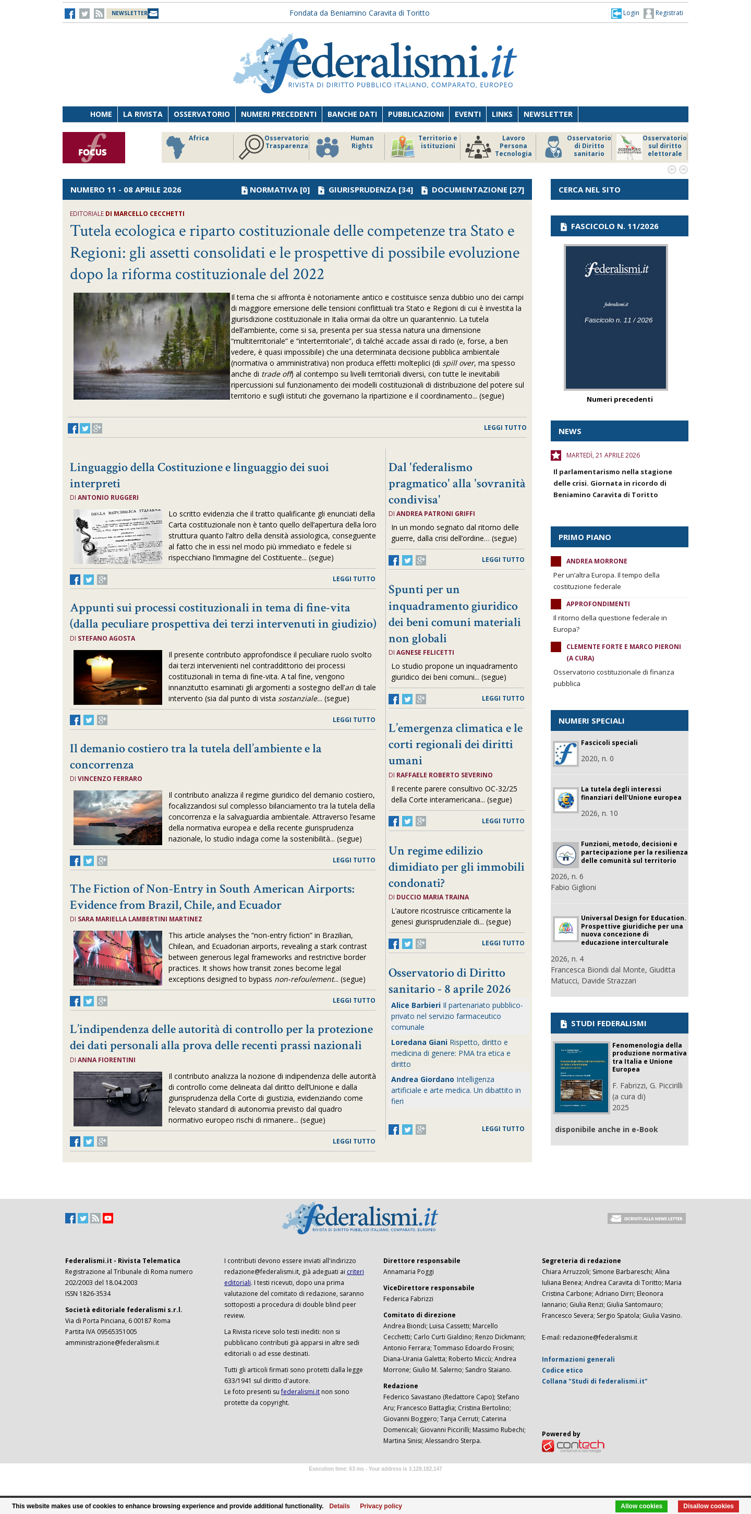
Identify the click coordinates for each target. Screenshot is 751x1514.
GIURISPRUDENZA (362, 189)
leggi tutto (505, 427)
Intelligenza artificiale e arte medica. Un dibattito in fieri (456, 1090)
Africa (186, 147)
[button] (625, 13)
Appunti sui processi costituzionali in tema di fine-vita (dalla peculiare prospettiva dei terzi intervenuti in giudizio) (223, 615)
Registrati (663, 13)
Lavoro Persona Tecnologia (498, 147)
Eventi (468, 114)
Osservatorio (202, 114)
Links (502, 114)
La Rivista (143, 114)
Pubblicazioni (416, 114)
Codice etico (562, 1370)
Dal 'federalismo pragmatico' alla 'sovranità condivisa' (457, 483)
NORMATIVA (274, 189)
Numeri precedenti (279, 114)
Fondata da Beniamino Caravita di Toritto (359, 13)
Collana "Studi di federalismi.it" (595, 1381)
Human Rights (344, 147)
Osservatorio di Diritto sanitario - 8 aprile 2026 (450, 981)
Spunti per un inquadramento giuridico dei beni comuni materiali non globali (455, 613)
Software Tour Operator (375, 1481)
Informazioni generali (578, 1359)
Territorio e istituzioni (423, 147)
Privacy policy (381, 1506)
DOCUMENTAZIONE (469, 189)
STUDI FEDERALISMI (603, 1023)
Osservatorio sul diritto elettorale (651, 147)
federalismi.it (300, 1391)
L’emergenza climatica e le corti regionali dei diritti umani (456, 744)
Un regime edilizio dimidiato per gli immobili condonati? (457, 867)
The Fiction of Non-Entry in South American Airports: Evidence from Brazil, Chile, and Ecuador (212, 897)
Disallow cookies (708, 1506)
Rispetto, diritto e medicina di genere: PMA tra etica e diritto (451, 1053)
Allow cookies (641, 1506)
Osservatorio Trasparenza (273, 147)
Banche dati (352, 114)
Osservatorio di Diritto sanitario (576, 147)
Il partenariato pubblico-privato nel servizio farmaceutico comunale (457, 1016)
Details (340, 1506)
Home (101, 114)
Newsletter (548, 114)
